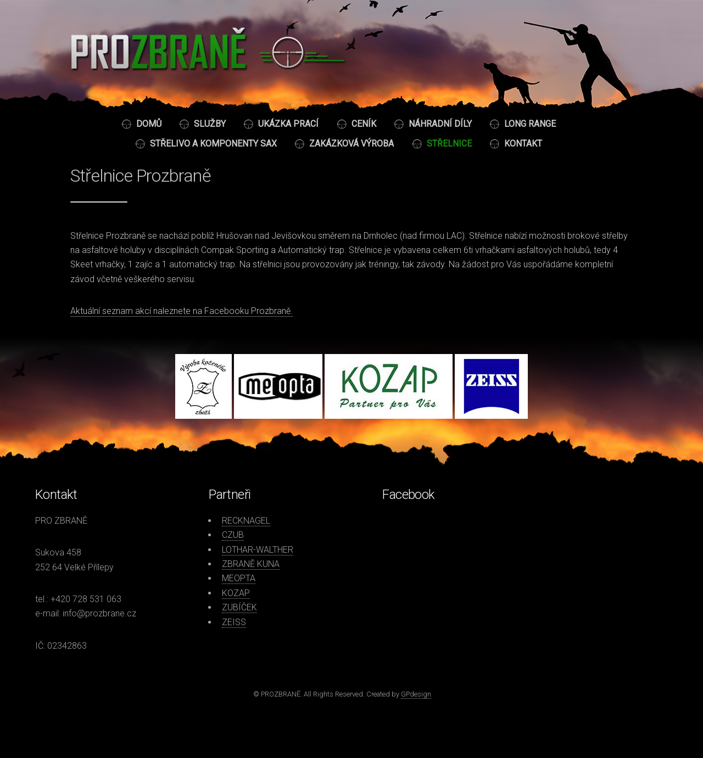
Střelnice (449, 143)
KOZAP (236, 593)
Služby (210, 124)
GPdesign (416, 694)
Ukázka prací (288, 124)
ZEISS (234, 622)
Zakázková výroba (351, 143)
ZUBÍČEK (239, 607)
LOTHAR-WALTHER (257, 549)
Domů (148, 124)
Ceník (364, 124)
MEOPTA (238, 578)
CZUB (233, 535)
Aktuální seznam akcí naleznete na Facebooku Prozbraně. (181, 311)
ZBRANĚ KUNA (251, 564)
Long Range (530, 124)
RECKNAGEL (246, 520)
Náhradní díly (440, 124)
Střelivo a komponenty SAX (213, 143)
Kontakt (523, 143)
